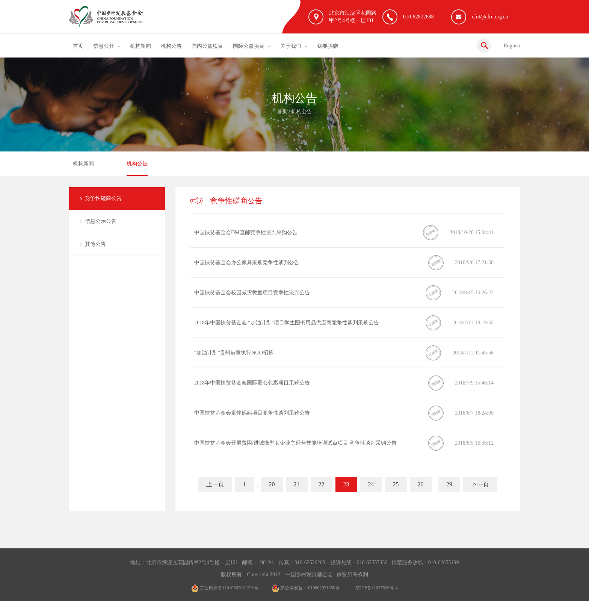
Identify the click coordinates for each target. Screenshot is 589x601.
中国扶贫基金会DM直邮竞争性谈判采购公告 (246, 232)
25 (396, 484)
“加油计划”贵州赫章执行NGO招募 (233, 353)
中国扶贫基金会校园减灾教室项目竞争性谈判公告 (252, 292)
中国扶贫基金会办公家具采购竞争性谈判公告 (246, 262)
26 (421, 484)
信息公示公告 (100, 221)
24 (371, 484)
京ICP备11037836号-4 (376, 587)
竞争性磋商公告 (103, 198)
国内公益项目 (207, 46)
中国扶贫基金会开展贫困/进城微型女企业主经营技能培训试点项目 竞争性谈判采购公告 (295, 443)
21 (297, 484)
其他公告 (95, 244)
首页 (78, 46)
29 (449, 484)
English (512, 45)
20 (272, 484)
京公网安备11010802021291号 (224, 587)
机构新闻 (140, 46)
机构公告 (171, 46)
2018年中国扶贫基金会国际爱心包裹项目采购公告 (252, 383)
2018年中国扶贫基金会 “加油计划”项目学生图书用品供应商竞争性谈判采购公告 (286, 322)
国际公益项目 (248, 46)
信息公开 (103, 46)
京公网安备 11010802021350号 (306, 587)
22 (322, 484)
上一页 (215, 484)
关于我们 (290, 46)
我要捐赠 (327, 46)
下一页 (480, 484)
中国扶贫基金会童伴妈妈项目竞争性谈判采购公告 (252, 413)
